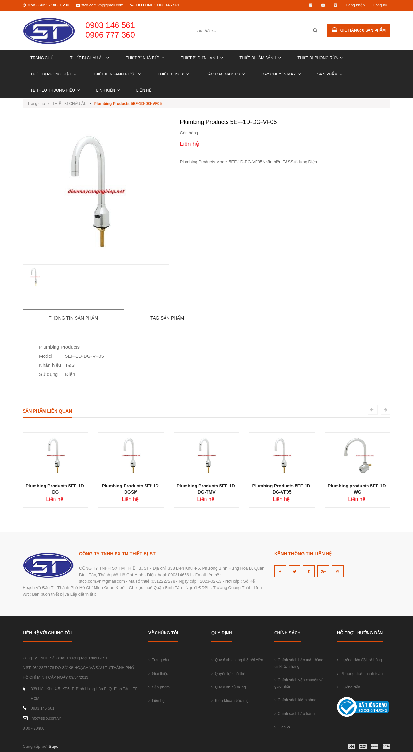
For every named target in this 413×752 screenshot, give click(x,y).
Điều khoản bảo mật (230, 700)
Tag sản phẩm (167, 318)
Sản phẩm (329, 74)
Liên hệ (143, 90)
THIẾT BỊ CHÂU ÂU (89, 58)
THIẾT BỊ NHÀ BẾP (145, 58)
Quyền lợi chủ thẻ (228, 673)
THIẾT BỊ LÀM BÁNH (260, 58)
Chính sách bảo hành (294, 713)
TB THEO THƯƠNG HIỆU (55, 90)
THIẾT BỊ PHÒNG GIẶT (53, 74)
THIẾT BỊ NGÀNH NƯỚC (117, 74)
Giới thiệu (158, 673)
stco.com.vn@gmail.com (102, 5)
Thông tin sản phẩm (73, 318)
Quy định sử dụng (228, 687)
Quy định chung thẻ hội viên (237, 660)
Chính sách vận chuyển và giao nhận (299, 683)
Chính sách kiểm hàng (295, 700)
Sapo (53, 746)
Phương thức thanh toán (360, 673)
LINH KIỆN (108, 90)
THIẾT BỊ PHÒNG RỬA (320, 58)
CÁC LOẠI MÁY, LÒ (225, 74)
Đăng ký (380, 5)
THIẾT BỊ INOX (173, 74)
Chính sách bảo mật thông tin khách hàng (298, 663)
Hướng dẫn (348, 687)
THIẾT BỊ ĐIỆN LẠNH (202, 58)
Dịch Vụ (282, 727)
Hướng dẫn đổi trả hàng (359, 660)
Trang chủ (42, 58)
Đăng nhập (355, 5)
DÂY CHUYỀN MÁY (281, 74)
